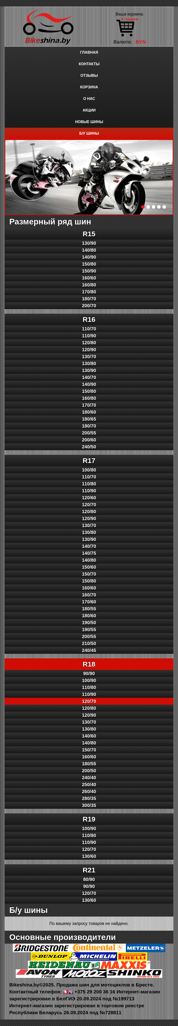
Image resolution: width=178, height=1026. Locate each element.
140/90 (89, 257)
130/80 (89, 363)
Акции (89, 110)
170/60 (89, 601)
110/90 (89, 335)
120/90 (89, 349)
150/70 (89, 574)
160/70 (89, 594)
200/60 (89, 439)
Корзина (89, 87)
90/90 (89, 673)
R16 (89, 319)
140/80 (89, 250)
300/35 (89, 805)
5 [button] (164, 207)
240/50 (89, 446)
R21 (89, 870)
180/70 (89, 298)
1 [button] (143, 207)
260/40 (89, 791)
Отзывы (89, 75)
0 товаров (129, 19)
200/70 (89, 305)
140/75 (89, 553)
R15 (89, 234)
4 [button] (159, 207)
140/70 (89, 377)
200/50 (89, 770)
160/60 (89, 277)
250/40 (89, 784)
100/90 (89, 680)
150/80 (89, 264)
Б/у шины (89, 133)
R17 (89, 460)
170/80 (89, 291)
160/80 (89, 284)
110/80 (89, 483)
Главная (89, 52)
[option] (89, 177)
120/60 (89, 497)
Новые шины (89, 122)
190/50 (89, 622)
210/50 (89, 643)
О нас (89, 99)
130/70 (89, 356)
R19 (89, 819)
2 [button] (148, 207)
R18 (89, 664)
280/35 (89, 798)
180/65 (89, 419)
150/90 (89, 270)
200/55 (89, 432)
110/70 (89, 328)
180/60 (89, 412)
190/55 (89, 629)
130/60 (89, 856)
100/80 (89, 469)
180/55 (89, 608)
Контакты (89, 64)
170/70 (89, 405)
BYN (141, 41)
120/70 (89, 504)
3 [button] (153, 207)
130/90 (89, 243)
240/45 (89, 650)
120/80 (89, 342)
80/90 (89, 879)
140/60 (89, 735)
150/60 (89, 567)
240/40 (89, 777)
